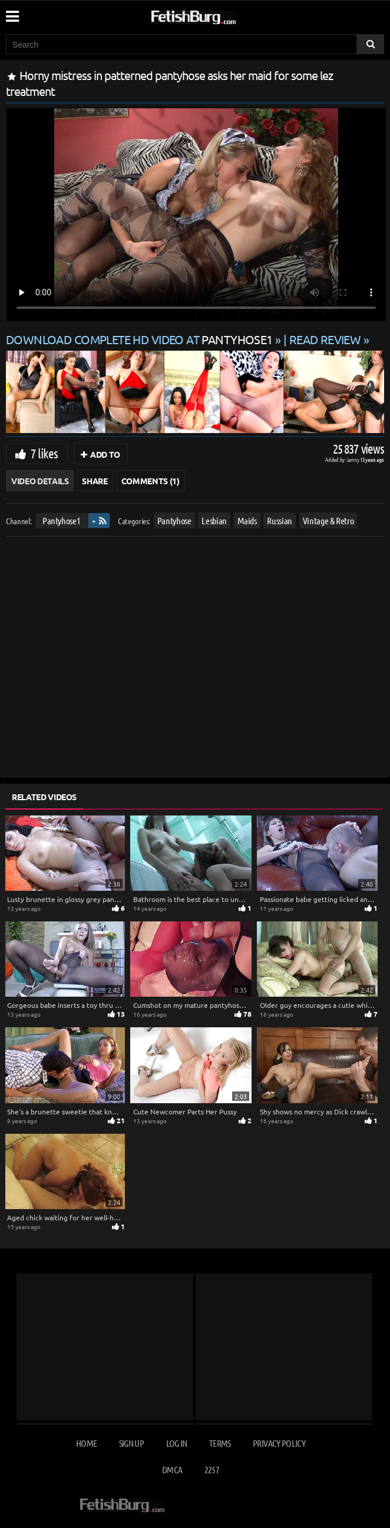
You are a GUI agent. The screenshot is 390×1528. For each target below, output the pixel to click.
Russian (279, 520)
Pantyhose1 (61, 520)
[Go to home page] (215, 15)
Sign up (131, 1443)
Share (94, 480)
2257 (211, 1469)
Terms (220, 1443)
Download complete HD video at (140, 339)
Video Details (39, 480)
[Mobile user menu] (12, 12)
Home (86, 1443)
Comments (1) (150, 480)
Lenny (354, 459)
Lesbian (214, 520)
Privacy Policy (279, 1443)
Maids (247, 520)
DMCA (172, 1469)
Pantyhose (174, 520)
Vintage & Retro (328, 520)
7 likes (44, 453)
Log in (176, 1443)
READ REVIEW (325, 339)
